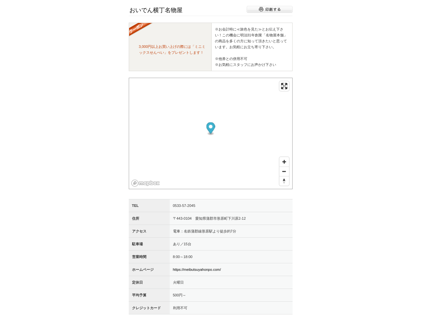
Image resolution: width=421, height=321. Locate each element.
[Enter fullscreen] (284, 86)
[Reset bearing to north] (284, 181)
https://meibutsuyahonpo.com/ (197, 269)
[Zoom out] (284, 171)
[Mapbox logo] (145, 183)
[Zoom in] (284, 162)
